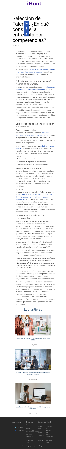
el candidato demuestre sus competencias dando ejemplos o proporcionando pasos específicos (34, 196)
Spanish (36, 446)
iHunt (31, 289)
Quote (40, 432)
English (41, 446)
